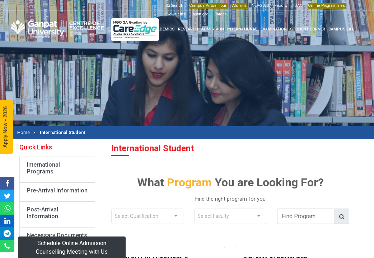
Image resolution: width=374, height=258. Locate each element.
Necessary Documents (57, 235)
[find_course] (306, 216)
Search (175, 5)
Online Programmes (326, 5)
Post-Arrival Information (42, 213)
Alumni (239, 5)
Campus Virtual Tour (207, 5)
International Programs (43, 168)
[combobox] (147, 216)
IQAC (297, 5)
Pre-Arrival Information (57, 190)
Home (23, 132)
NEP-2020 (260, 5)
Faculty (281, 5)
